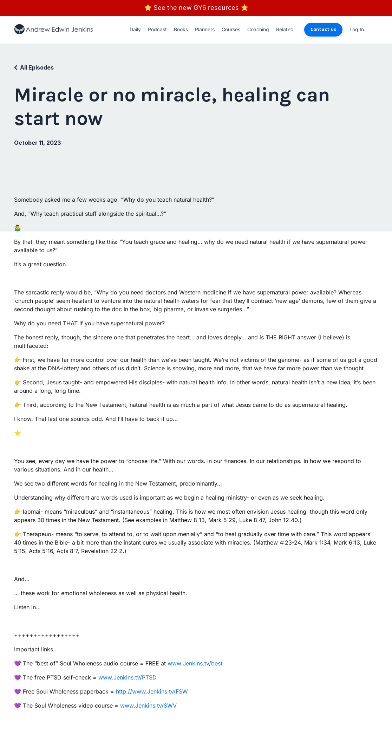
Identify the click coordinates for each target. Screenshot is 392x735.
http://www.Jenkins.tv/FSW (152, 691)
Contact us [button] (324, 29)
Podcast (157, 29)
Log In (356, 29)
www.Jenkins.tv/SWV (148, 705)
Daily (135, 29)
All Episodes (37, 67)
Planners (205, 29)
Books (181, 29)
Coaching (258, 29)
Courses (231, 29)
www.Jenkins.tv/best (195, 663)
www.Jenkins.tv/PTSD (127, 677)
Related (285, 29)
